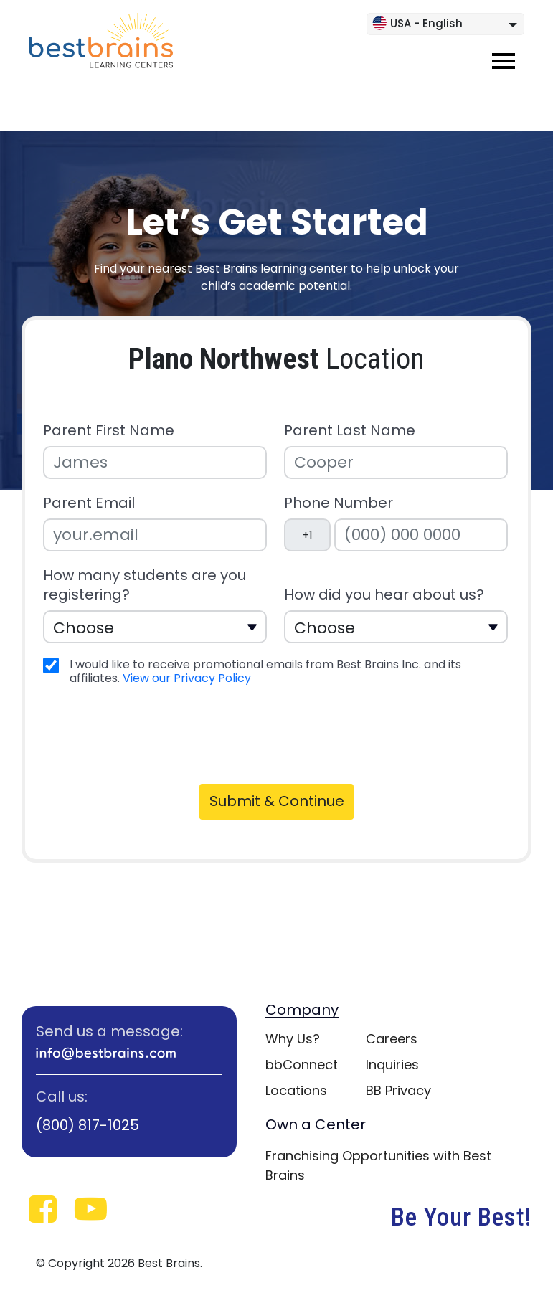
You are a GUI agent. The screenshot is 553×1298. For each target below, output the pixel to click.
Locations (296, 1090)
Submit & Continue (276, 801)
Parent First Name (108, 430)
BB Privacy (398, 1090)
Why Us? (292, 1039)
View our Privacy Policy (187, 678)
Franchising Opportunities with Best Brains (378, 1165)
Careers (391, 1039)
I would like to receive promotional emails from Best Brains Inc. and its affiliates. (265, 671)
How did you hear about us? (384, 595)
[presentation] (152, 733)
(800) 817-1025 (87, 1125)
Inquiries (392, 1065)
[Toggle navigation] (503, 60)
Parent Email (89, 503)
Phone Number (338, 503)
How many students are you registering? (144, 585)
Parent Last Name (349, 430)
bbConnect (301, 1065)
